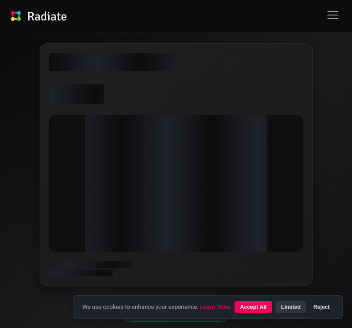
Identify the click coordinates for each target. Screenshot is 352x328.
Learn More (215, 306)
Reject (321, 307)
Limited (291, 307)
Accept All (253, 307)
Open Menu (332, 15)
